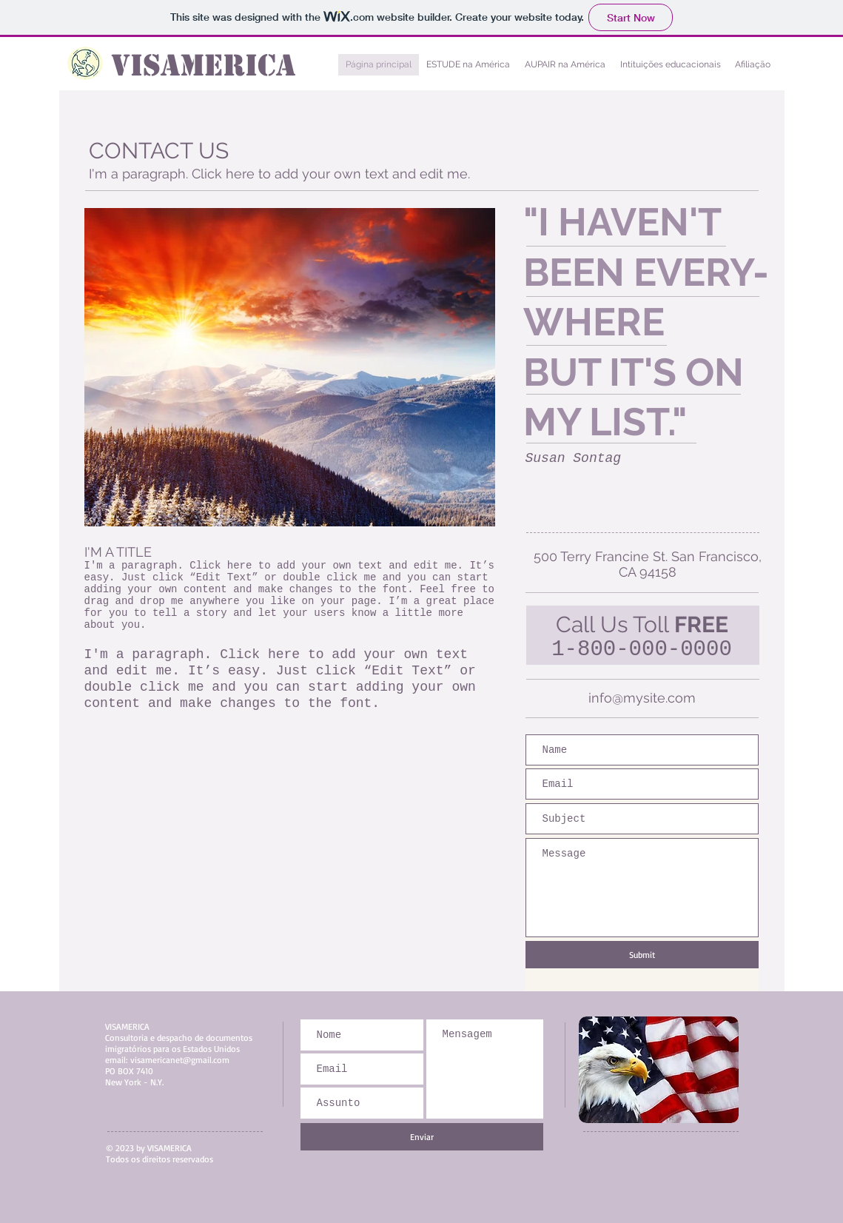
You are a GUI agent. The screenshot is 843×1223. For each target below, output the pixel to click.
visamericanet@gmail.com (179, 1059)
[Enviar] (421, 1136)
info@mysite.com (642, 698)
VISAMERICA (203, 65)
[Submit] (642, 954)
